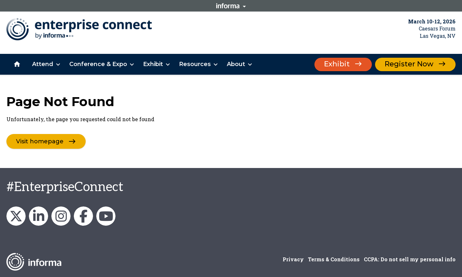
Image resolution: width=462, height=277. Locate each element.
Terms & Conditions (334, 259)
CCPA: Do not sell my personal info (410, 259)
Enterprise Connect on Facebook (83, 216)
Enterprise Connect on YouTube (106, 216)
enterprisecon (16, 216)
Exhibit (337, 64)
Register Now (409, 64)
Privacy (293, 259)
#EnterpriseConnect (64, 187)
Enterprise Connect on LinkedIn (38, 216)
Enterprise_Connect (61, 216)
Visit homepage (40, 141)
